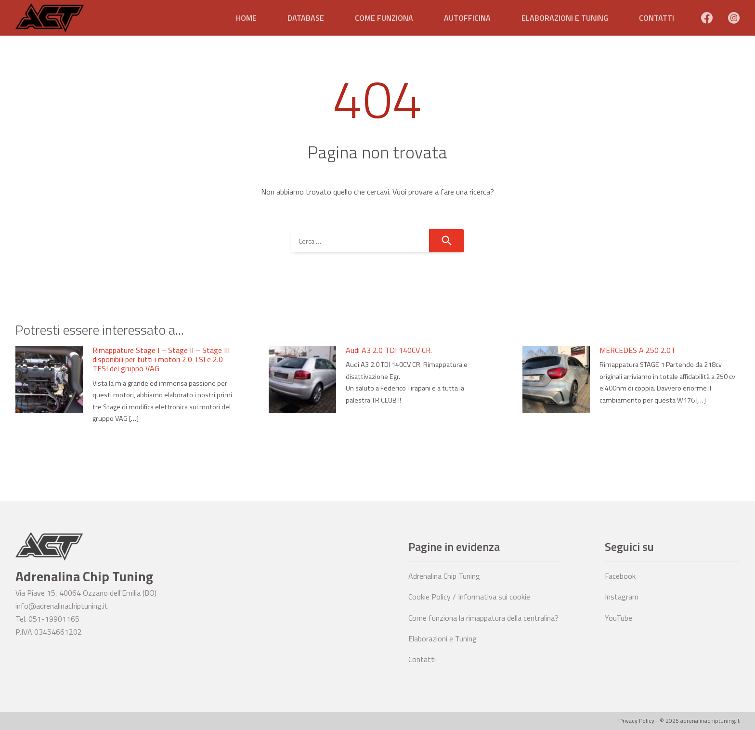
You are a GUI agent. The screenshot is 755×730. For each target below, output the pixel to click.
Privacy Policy (636, 720)
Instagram (621, 596)
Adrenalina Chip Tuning (444, 576)
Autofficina (467, 18)
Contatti (656, 18)
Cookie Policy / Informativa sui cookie (469, 596)
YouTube (618, 618)
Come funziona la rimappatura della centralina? (483, 618)
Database (305, 18)
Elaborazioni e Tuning (564, 18)
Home (246, 18)
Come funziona (384, 18)
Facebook (620, 576)
